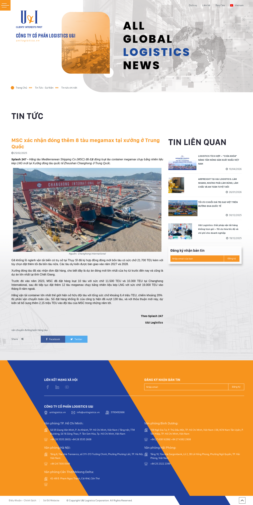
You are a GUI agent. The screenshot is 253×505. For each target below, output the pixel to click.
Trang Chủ (21, 87)
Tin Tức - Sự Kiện (44, 87)
